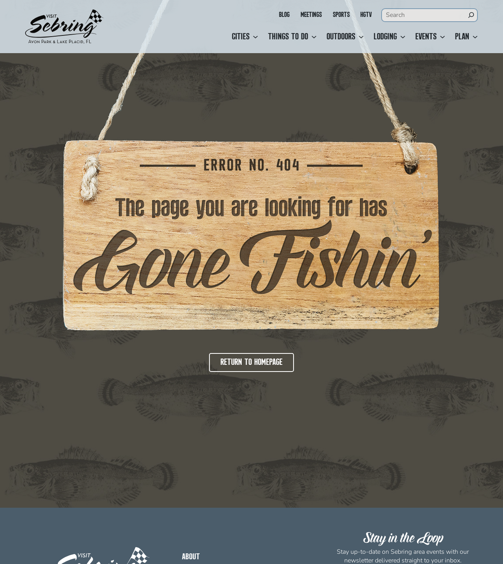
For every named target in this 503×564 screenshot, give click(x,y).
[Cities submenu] (255, 37)
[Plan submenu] (475, 37)
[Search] (471, 15)
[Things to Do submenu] (314, 37)
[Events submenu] (442, 37)
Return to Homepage (251, 362)
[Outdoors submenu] (361, 37)
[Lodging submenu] (403, 37)
